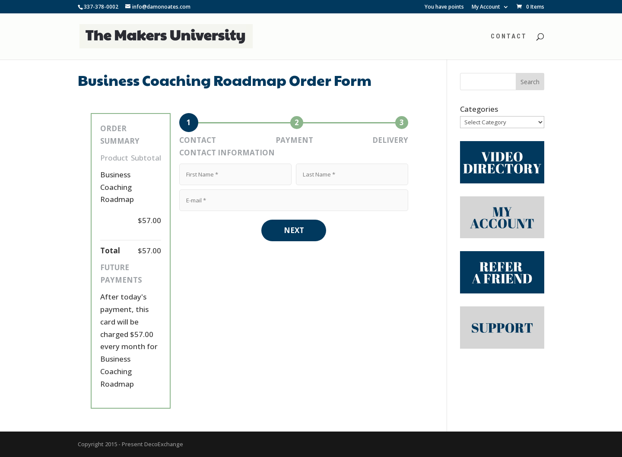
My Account (486, 7)
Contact (509, 36)
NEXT (294, 230)
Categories (479, 109)
